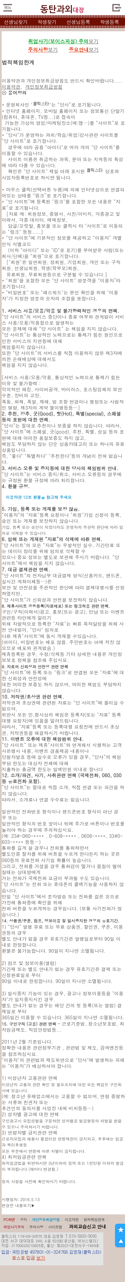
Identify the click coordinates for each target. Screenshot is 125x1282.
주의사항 (36, 1226)
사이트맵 (55, 1226)
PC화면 (9, 1219)
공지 (23, 1219)
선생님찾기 (15, 21)
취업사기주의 (13, 1226)
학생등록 (109, 21)
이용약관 (11, 86)
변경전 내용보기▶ (18, 1205)
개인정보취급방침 (44, 86)
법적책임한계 (94, 1219)
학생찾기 (46, 21)
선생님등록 (78, 21)
